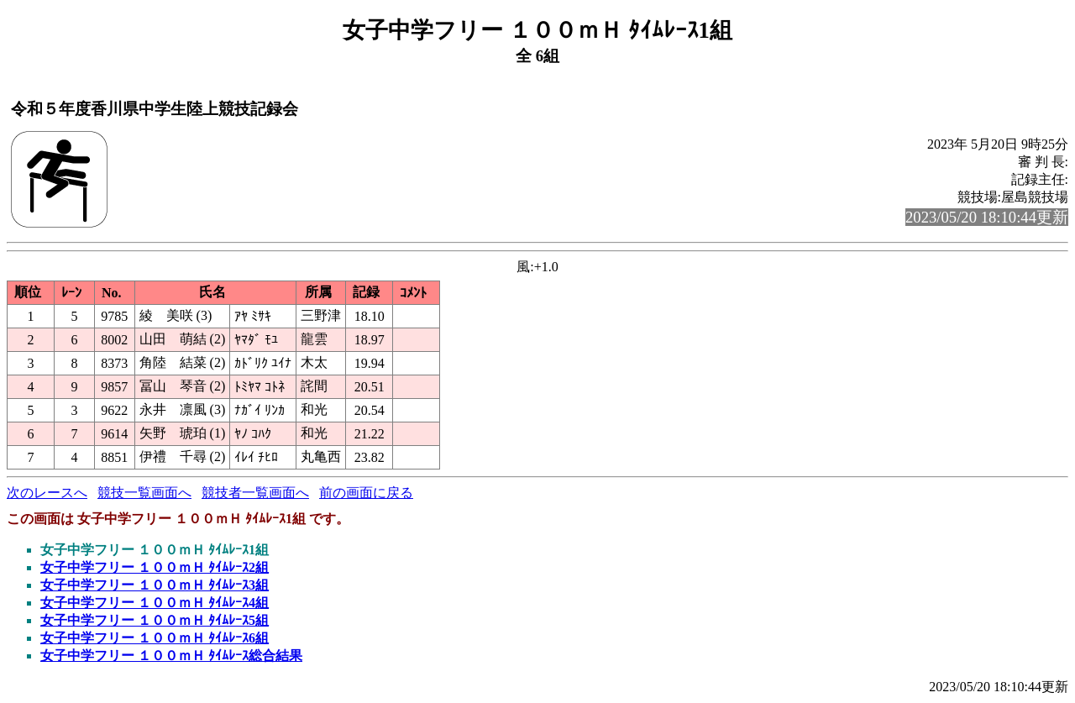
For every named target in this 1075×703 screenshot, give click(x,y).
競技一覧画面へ (144, 492)
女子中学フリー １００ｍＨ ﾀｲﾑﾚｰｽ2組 (154, 567)
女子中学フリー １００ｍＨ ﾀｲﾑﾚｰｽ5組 (154, 620)
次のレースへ (47, 492)
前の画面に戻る (366, 492)
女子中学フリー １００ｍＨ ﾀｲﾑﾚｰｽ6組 (154, 638)
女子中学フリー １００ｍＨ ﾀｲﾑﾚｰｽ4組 (154, 602)
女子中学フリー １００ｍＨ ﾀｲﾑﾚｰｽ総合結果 (171, 655)
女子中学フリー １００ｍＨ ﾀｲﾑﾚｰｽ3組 (154, 585)
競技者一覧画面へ (255, 492)
